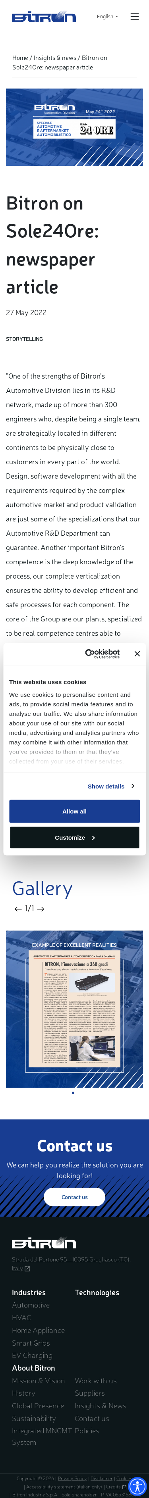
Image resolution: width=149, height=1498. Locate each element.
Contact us (75, 1196)
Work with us (96, 1380)
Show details (106, 786)
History (23, 1392)
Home (20, 57)
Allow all (74, 811)
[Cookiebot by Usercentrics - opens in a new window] (89, 654)
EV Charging (32, 1355)
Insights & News (100, 1405)
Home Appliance (38, 1330)
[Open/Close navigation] (134, 16)
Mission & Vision (38, 1380)
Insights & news (55, 57)
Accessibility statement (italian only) (64, 1486)
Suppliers (90, 1392)
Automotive (31, 1304)
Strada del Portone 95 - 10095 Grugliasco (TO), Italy (71, 1264)
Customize (75, 837)
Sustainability (34, 1418)
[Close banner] (137, 654)
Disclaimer (101, 1478)
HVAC (21, 1317)
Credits (116, 1486)
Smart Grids (31, 1342)
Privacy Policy (72, 1478)
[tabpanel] (74, 1009)
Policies (87, 1430)
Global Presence (38, 1405)
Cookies (124, 1478)
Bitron (44, 16)
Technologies (97, 1292)
